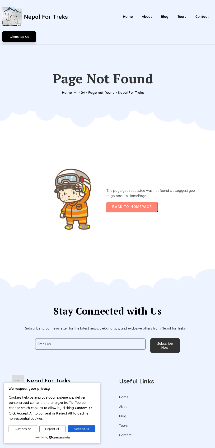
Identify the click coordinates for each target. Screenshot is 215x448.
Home (66, 79)
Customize (22, 429)
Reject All (52, 429)
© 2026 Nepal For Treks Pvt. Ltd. (107, 433)
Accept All (81, 429)
